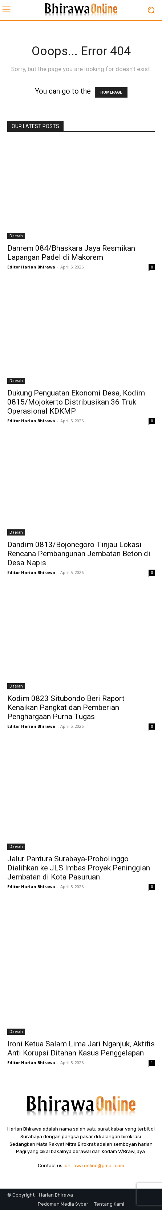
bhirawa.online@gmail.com (94, 1165)
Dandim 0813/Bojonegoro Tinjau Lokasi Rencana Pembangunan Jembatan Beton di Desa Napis (78, 553)
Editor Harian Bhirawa (31, 267)
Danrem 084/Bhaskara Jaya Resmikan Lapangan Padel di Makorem (71, 253)
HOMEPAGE (111, 92)
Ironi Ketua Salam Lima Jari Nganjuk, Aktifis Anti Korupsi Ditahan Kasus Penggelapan (81, 1048)
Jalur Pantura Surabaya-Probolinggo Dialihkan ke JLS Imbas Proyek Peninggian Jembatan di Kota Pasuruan (78, 867)
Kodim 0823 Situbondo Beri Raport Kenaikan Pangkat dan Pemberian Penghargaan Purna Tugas (66, 707)
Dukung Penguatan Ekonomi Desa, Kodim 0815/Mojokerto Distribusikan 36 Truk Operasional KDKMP (76, 402)
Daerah (16, 235)
